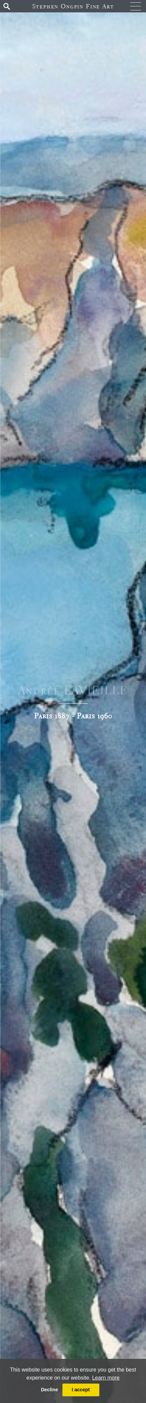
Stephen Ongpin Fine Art (73, 6)
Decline (49, 1389)
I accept (81, 1389)
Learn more (105, 1378)
